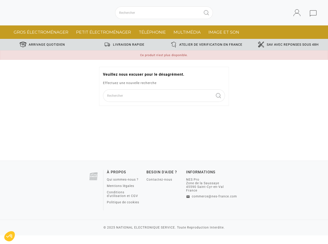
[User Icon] (298, 17)
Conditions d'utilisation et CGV (122, 202)
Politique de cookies (123, 211)
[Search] (206, 17)
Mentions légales (120, 194)
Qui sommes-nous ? (122, 188)
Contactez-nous (159, 188)
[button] (9, 236)
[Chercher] (157, 17)
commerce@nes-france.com (214, 205)
